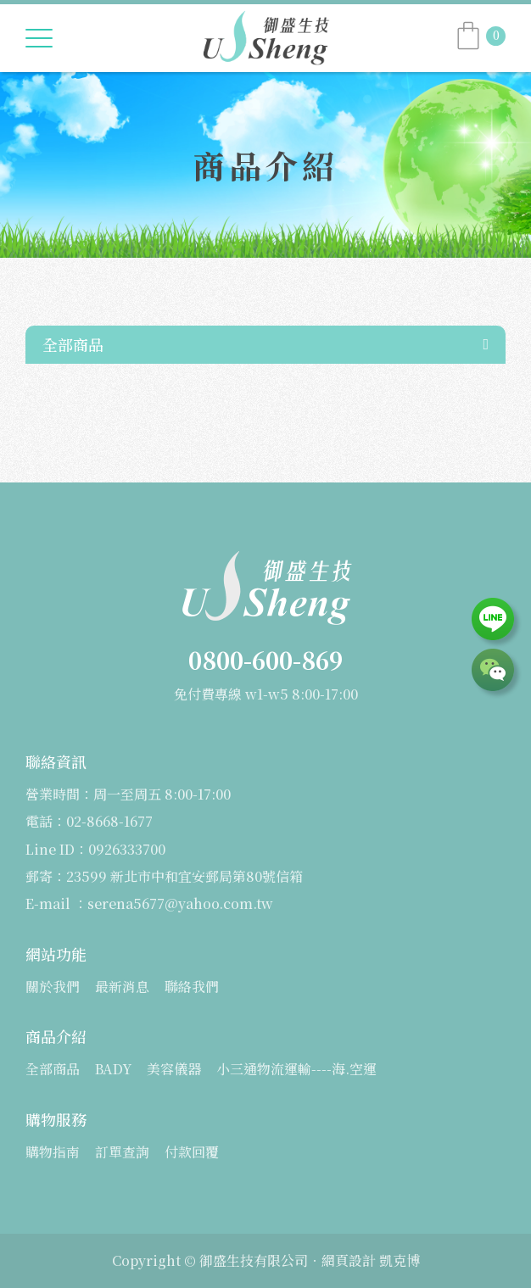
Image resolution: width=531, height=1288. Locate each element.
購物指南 (52, 1152)
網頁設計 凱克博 (370, 1261)
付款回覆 (192, 1152)
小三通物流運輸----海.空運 (296, 1069)
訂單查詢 (122, 1152)
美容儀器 (174, 1069)
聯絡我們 (192, 986)
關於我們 (52, 986)
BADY (113, 1069)
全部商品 (72, 344)
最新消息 (122, 986)
